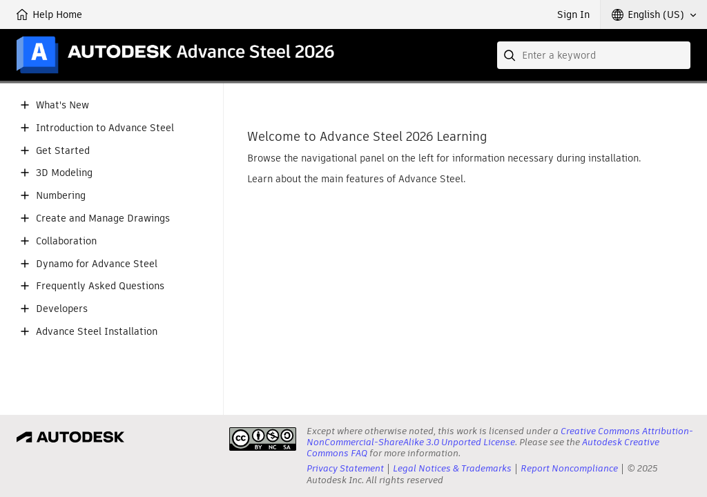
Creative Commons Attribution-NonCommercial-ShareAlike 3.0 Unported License (500, 437)
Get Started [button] (63, 151)
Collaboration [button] (66, 241)
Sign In (573, 14)
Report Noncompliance (569, 468)
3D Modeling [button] (64, 173)
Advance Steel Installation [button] (96, 332)
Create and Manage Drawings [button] (103, 218)
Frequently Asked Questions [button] (100, 286)
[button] (654, 14)
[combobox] (593, 55)
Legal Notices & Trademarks (452, 468)
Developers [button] (62, 309)
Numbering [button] (61, 196)
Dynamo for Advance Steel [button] (96, 264)
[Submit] (511, 55)
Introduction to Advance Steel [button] (105, 128)
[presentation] (262, 439)
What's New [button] (62, 105)
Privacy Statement (345, 468)
